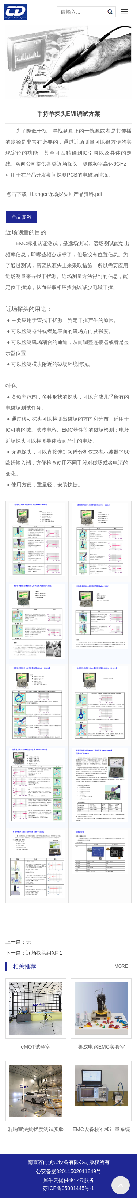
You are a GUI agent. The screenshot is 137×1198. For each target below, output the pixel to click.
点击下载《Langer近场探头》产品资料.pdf (54, 194)
